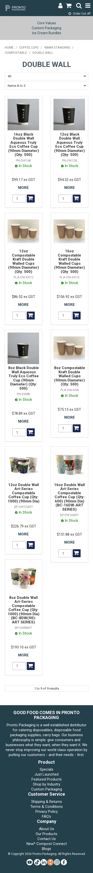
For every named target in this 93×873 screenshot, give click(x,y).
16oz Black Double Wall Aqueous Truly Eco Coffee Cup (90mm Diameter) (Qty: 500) (23, 144)
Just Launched (46, 774)
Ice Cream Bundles (46, 33)
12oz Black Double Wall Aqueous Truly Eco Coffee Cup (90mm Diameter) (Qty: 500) (69, 144)
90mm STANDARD (57, 47)
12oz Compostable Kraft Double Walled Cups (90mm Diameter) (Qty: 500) (23, 261)
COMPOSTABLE (16, 53)
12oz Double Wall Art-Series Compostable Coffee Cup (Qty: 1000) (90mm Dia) (23, 493)
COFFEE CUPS (29, 47)
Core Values (46, 23)
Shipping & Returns (46, 801)
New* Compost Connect (47, 844)
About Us (46, 829)
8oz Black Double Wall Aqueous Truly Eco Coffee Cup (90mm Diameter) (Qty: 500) (23, 378)
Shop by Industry (46, 784)
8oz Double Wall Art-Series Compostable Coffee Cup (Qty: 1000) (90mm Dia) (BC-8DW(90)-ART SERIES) (23, 609)
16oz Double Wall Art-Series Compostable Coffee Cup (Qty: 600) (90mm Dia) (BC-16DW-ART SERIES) (69, 497)
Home (9, 47)
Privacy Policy (46, 811)
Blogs (46, 848)
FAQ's (46, 816)
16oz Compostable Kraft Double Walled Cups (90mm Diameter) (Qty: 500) (69, 261)
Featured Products (46, 779)
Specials (46, 769)
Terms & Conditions (46, 806)
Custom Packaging (46, 28)
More (23, 187)
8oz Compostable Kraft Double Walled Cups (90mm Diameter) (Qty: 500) (69, 376)
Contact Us (46, 839)
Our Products (46, 834)
